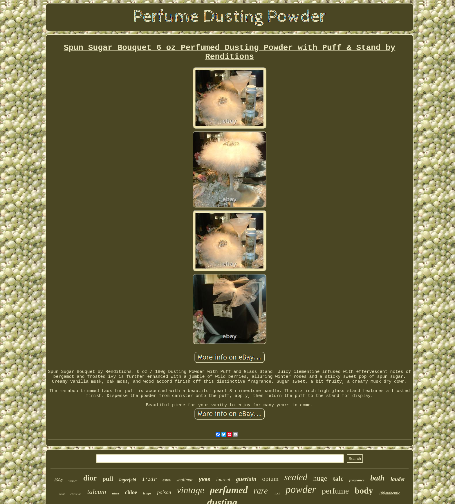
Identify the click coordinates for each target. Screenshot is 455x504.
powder (301, 489)
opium (270, 478)
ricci (277, 493)
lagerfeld (127, 479)
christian (76, 494)
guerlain (246, 479)
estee (166, 480)
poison (164, 492)
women (72, 481)
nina (115, 493)
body (364, 490)
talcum (96, 491)
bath (377, 478)
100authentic (389, 493)
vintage (190, 490)
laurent (223, 479)
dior (90, 478)
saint (61, 494)
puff (107, 478)
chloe (131, 492)
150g (58, 480)
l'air (149, 480)
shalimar (184, 479)
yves (204, 479)
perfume (335, 490)
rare (261, 490)
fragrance (356, 480)
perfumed (229, 490)
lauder (398, 479)
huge (320, 478)
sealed (295, 477)
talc (338, 478)
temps (147, 493)
